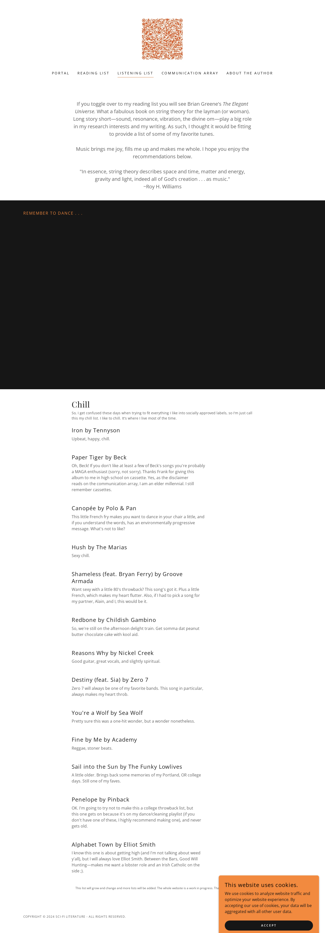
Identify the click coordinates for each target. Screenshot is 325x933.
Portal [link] (60, 73)
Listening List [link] (136, 73)
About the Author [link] (250, 73)
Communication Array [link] (190, 73)
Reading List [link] (93, 73)
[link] (162, 38)
